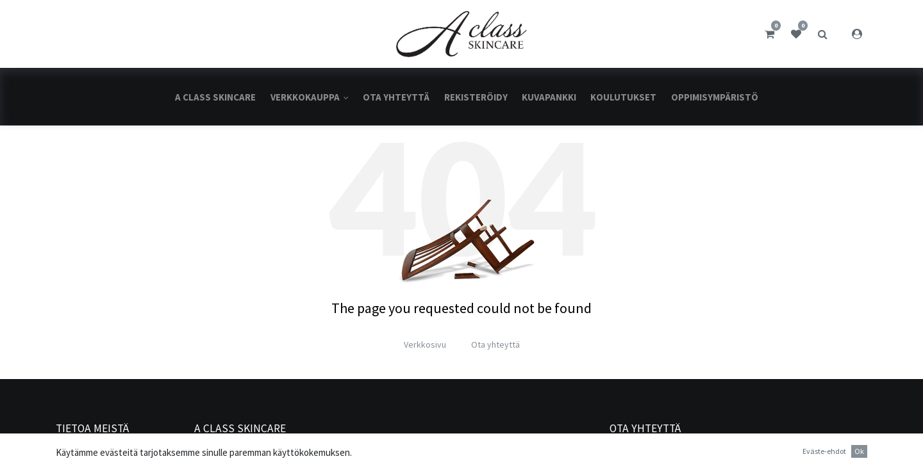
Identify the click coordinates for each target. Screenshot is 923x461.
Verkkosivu (425, 344)
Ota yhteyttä (495, 344)
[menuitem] (215, 97)
